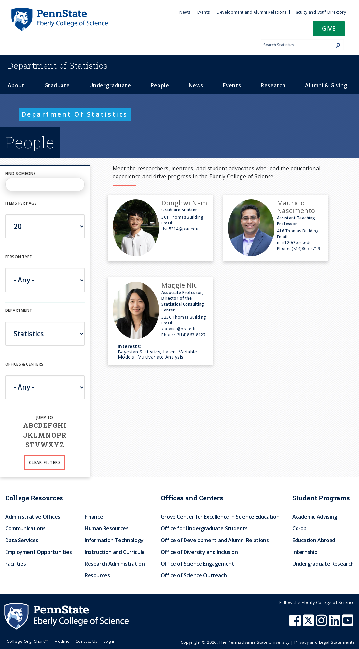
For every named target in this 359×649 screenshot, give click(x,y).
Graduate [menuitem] (57, 85)
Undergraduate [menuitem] (110, 85)
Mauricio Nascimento (296, 206)
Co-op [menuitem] (299, 528)
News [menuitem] (184, 12)
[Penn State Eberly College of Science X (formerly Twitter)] (309, 624)
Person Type (18, 257)
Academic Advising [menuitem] (314, 516)
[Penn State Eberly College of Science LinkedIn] (335, 624)
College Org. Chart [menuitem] (28, 641)
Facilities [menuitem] (15, 563)
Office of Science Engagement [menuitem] (197, 563)
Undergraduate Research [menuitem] (323, 563)
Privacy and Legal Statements (324, 642)
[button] (329, 30)
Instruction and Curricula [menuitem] (115, 551)
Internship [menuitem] (304, 551)
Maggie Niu (179, 285)
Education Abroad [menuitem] (313, 540)
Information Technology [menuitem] (114, 540)
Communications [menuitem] (25, 528)
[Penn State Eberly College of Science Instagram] (322, 624)
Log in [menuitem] (110, 641)
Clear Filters (45, 462)
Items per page (20, 203)
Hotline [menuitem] (62, 641)
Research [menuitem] (273, 85)
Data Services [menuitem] (21, 540)
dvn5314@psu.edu (179, 229)
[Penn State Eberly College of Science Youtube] (348, 624)
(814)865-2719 (306, 248)
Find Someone (20, 173)
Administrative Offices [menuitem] (32, 516)
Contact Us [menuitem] (87, 641)
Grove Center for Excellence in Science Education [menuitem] (220, 516)
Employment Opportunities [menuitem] (38, 551)
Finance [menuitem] (94, 516)
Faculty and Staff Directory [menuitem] (320, 12)
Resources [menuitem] (97, 575)
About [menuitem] (16, 85)
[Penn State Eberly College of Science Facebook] (295, 624)
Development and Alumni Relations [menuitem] (251, 12)
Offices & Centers (24, 364)
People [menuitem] (160, 85)
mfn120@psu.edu (294, 242)
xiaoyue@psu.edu (179, 329)
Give (329, 28)
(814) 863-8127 (191, 335)
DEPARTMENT (18, 310)
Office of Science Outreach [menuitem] (194, 575)
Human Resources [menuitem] (107, 528)
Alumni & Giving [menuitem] (326, 85)
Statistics (58, 65)
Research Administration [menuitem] (115, 563)
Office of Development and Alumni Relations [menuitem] (215, 540)
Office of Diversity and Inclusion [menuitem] (199, 551)
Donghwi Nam (184, 202)
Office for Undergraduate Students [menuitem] (204, 528)
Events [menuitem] (203, 12)
